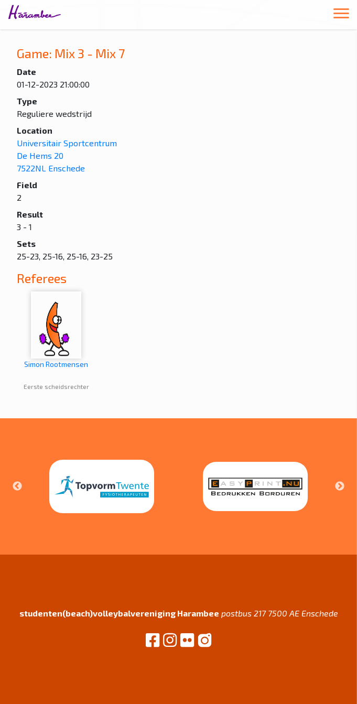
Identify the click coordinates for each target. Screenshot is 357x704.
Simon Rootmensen (56, 330)
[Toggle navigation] (341, 15)
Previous (17, 486)
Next (339, 486)
